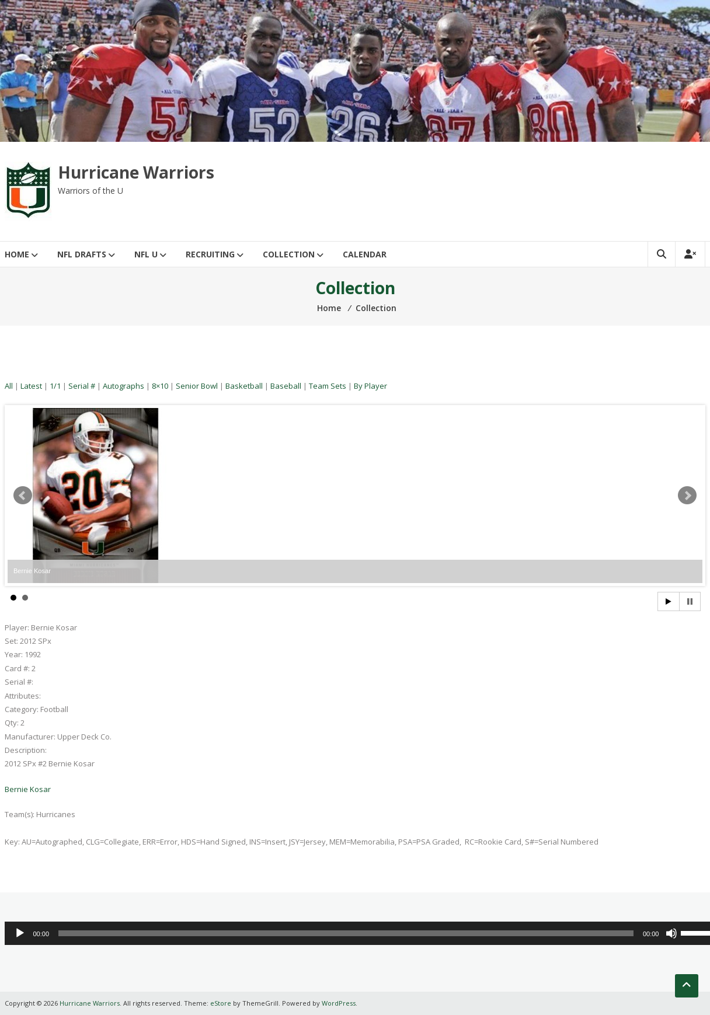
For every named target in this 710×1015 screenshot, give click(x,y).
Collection (289, 254)
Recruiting (210, 254)
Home (17, 254)
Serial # (81, 386)
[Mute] (671, 933)
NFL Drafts (81, 254)
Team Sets (327, 386)
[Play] (20, 933)
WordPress (339, 1003)
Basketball (244, 386)
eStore (220, 1003)
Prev (22, 495)
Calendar (365, 254)
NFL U (146, 254)
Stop (689, 601)
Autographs (123, 386)
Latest (31, 386)
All (9, 386)
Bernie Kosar (28, 789)
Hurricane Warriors (136, 172)
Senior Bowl (197, 386)
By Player (370, 386)
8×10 (160, 386)
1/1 (55, 386)
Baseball (285, 386)
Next (687, 495)
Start (668, 601)
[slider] (346, 933)
